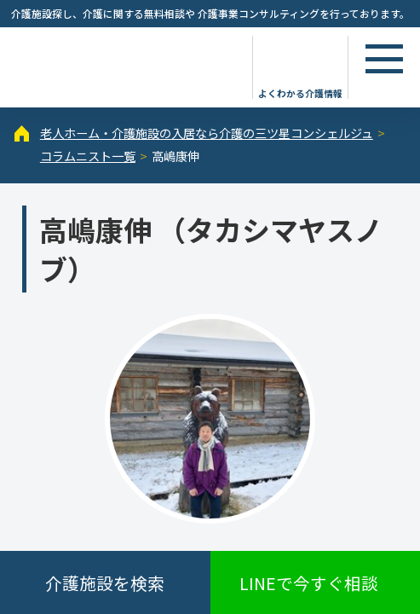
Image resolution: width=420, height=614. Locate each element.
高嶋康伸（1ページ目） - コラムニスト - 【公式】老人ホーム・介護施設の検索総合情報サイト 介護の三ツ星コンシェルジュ (123, 65)
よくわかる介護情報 (300, 92)
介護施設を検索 (104, 583)
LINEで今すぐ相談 (308, 583)
